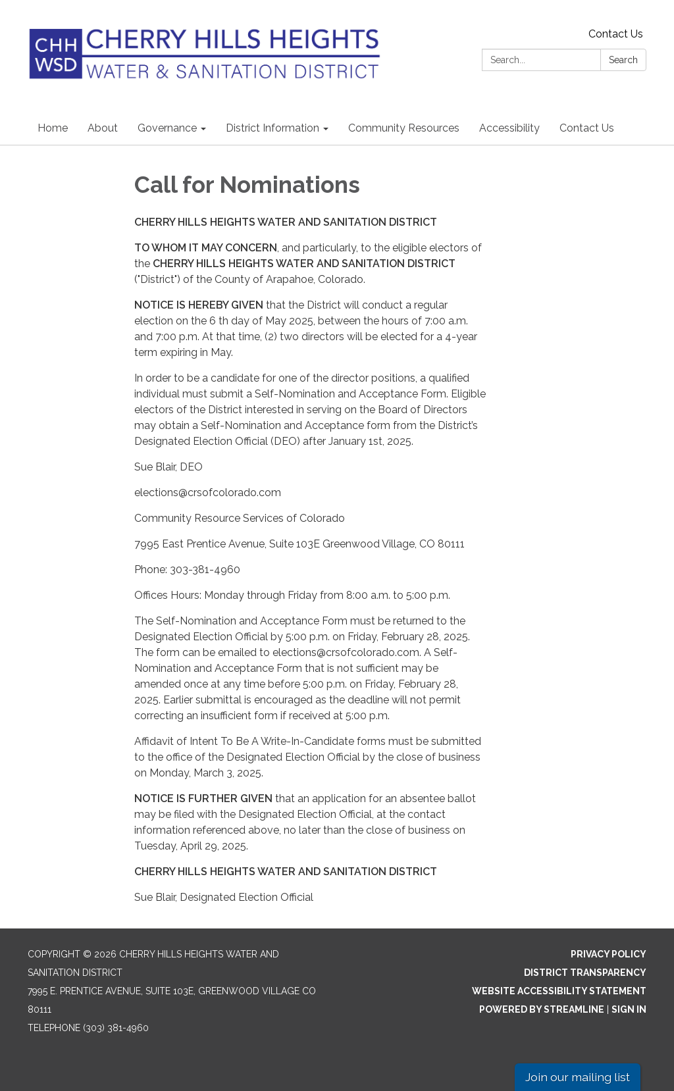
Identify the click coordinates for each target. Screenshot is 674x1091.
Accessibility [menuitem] (509, 128)
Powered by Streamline (541, 1009)
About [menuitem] (103, 128)
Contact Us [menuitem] (586, 128)
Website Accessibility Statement (559, 991)
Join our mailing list (577, 1077)
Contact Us (615, 34)
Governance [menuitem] (167, 128)
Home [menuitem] (53, 128)
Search (623, 60)
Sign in (628, 1009)
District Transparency (585, 972)
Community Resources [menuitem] (403, 128)
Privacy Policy (608, 954)
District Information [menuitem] (272, 128)
